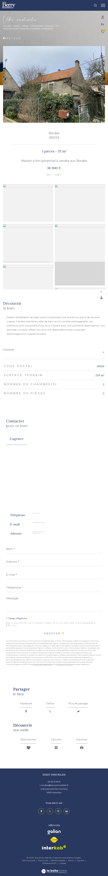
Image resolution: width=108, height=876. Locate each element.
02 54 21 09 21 (35, 513)
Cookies (62, 863)
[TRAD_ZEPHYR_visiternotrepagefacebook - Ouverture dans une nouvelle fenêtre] (41, 811)
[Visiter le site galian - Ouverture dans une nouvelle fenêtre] (54, 831)
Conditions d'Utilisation (64, 664)
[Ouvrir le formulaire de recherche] (87, 5)
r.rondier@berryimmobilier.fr (38, 522)
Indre (25, 26)
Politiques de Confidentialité (42, 664)
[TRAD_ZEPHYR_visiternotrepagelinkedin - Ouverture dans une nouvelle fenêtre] (67, 811)
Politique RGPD (49, 863)
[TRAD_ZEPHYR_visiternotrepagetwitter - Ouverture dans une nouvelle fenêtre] (50, 811)
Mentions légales (58, 860)
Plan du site (43, 860)
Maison (50, 26)
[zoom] (28, 186)
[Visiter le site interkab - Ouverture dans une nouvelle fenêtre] (54, 847)
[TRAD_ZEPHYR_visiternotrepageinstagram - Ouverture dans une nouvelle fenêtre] (58, 811)
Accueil (7, 26)
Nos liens (81, 860)
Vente (17, 26)
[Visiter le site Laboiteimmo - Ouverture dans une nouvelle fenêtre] (54, 869)
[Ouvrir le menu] (103, 5)
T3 (57, 26)
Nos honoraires (28, 860)
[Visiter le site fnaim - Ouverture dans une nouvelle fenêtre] (54, 840)
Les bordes (37, 26)
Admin (71, 860)
